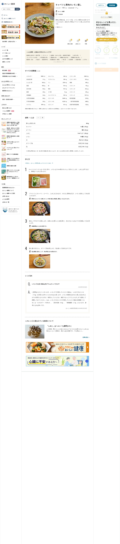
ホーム (5, 15)
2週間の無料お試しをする (106, 39)
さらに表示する (57, 62)
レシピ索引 (5, 56)
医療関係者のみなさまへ (8, 187)
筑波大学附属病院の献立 (8, 73)
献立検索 (6, 70)
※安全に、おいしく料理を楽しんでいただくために (38, 163)
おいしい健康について (10, 18)
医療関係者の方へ (8, 22)
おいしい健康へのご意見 (8, 193)
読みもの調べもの (6, 108)
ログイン (101, 5)
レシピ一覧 (5, 50)
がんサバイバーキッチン (8, 88)
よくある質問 (5, 199)
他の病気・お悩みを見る (8, 41)
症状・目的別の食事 (7, 99)
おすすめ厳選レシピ (7, 59)
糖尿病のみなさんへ (7, 90)
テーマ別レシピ (6, 53)
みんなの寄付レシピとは (8, 85)
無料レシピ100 (6, 62)
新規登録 (112, 5)
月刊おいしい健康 (6, 114)
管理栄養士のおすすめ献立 (9, 76)
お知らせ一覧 (5, 202)
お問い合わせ (5, 196)
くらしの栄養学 (8, 111)
